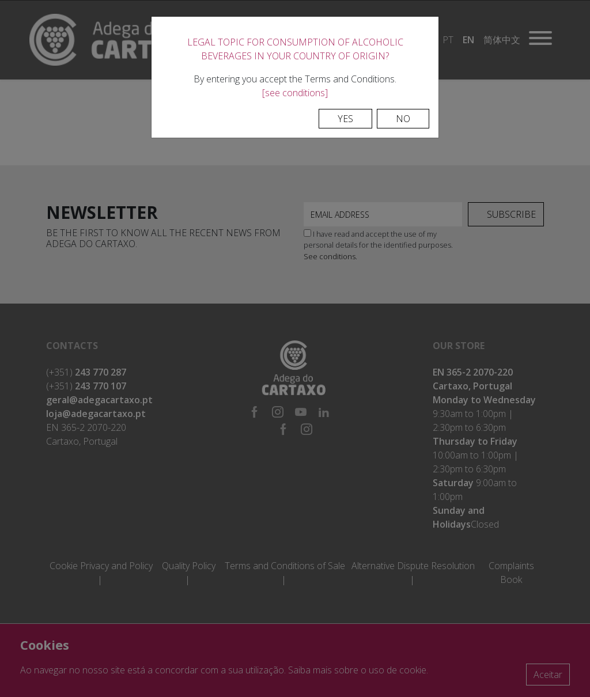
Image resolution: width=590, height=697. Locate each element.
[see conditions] (295, 92)
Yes (345, 118)
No (403, 118)
